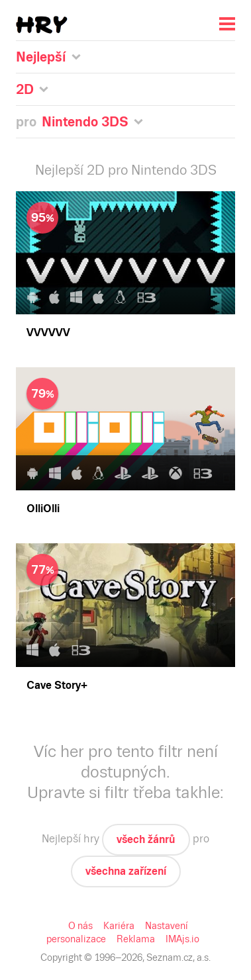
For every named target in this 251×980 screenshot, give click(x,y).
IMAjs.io (182, 939)
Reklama (136, 939)
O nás (80, 925)
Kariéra (118, 925)
